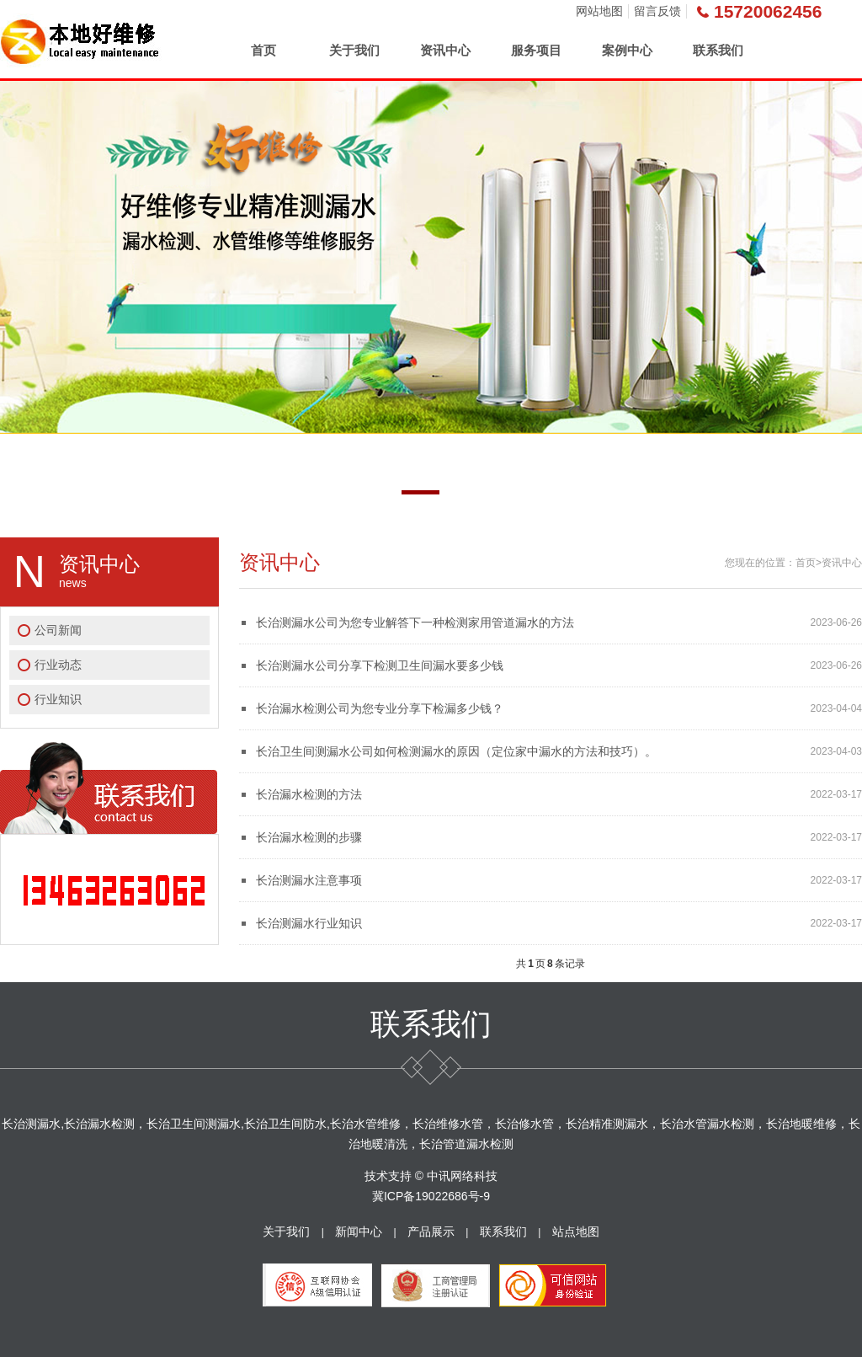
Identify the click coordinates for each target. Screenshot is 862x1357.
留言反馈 (657, 11)
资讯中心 (445, 50)
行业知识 (58, 699)
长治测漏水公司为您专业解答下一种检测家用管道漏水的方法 (415, 622)
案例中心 (627, 50)
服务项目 (536, 50)
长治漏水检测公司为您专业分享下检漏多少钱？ (379, 708)
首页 (263, 50)
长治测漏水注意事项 (309, 880)
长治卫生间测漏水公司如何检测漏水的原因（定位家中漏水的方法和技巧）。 (456, 751)
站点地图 (575, 1231)
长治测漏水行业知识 (309, 923)
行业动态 (58, 664)
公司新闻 (58, 630)
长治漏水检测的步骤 (309, 837)
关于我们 (354, 50)
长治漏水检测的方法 (309, 794)
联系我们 (718, 50)
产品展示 (431, 1231)
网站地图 (599, 11)
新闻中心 (358, 1231)
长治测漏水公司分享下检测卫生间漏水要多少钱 (379, 665)
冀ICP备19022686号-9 (431, 1196)
